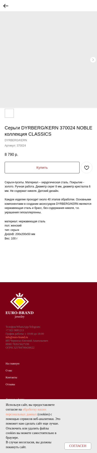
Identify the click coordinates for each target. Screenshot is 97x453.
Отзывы (10, 384)
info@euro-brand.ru (17, 337)
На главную (13, 363)
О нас (9, 370)
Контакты (11, 377)
